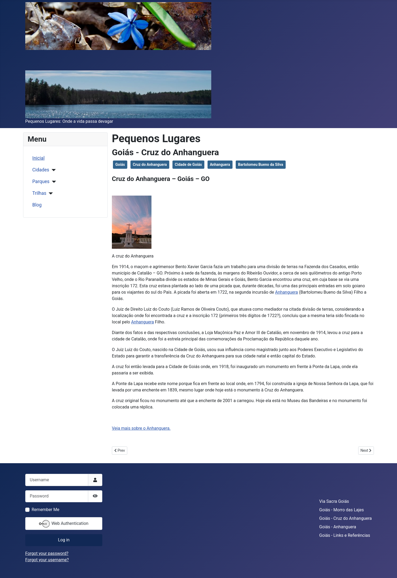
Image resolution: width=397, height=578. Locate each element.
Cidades (40, 169)
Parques (40, 181)
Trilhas (39, 193)
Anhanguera (220, 164)
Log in (63, 539)
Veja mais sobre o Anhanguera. (141, 428)
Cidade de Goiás (188, 164)
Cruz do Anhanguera (150, 164)
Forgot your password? (46, 553)
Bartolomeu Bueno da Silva (260, 164)
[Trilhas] (49, 193)
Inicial (38, 158)
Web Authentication (63, 523)
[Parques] (52, 182)
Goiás (120, 164)
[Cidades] (52, 170)
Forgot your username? (47, 559)
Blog (37, 205)
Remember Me (45, 509)
